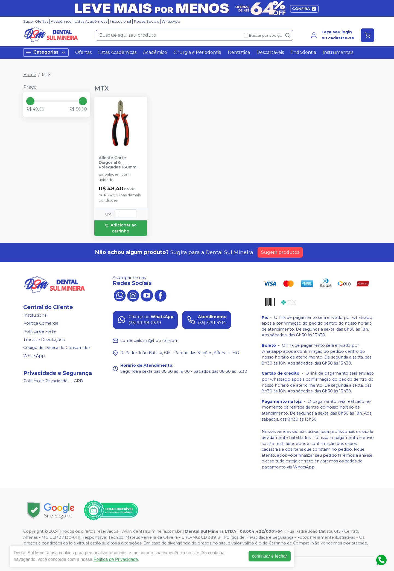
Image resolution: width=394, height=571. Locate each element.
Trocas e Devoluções (44, 339)
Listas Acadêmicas (91, 21)
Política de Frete (39, 331)
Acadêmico (61, 21)
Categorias (46, 52)
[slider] (30, 101)
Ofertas (83, 52)
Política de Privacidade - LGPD (53, 381)
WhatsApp (171, 21)
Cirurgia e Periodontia (197, 52)
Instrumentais (338, 52)
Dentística (239, 52)
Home (29, 74)
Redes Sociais (146, 21)
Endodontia (303, 52)
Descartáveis (270, 52)
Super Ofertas (35, 21)
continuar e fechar (269, 556)
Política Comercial (41, 323)
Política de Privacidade (116, 559)
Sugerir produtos (280, 252)
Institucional (120, 21)
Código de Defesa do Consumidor (56, 347)
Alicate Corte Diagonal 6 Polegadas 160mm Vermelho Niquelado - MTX (120, 163)
